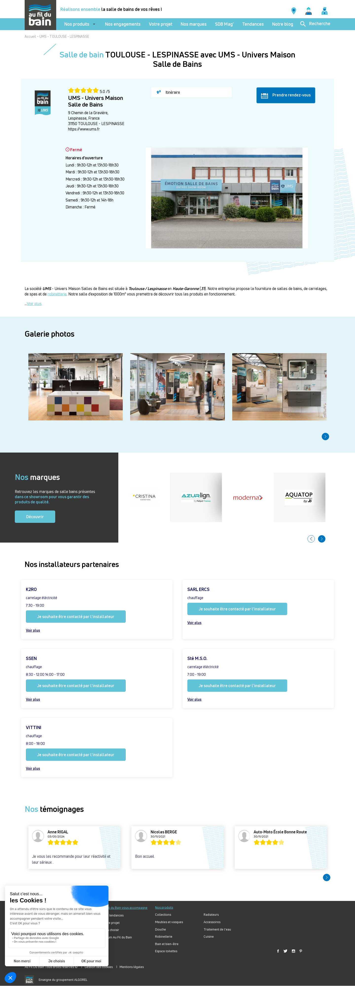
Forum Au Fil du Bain (117, 937)
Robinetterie (163, 936)
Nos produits (76, 24)
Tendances (253, 24)
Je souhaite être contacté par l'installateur (75, 616)
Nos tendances (113, 915)
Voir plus (34, 303)
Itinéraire (168, 92)
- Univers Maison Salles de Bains (74, 288)
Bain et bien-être (166, 944)
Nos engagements (123, 24)
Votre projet (160, 24)
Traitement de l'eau (217, 929)
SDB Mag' (224, 24)
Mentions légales (132, 967)
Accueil (30, 36)
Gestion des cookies (99, 967)
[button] (325, 436)
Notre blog (282, 24)
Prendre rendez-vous (286, 95)
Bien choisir (111, 929)
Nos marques (194, 24)
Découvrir (35, 516)
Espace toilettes (166, 951)
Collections (163, 914)
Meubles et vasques (169, 922)
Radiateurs (211, 914)
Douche (160, 929)
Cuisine (209, 936)
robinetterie (57, 294)
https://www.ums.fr (84, 129)
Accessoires (212, 922)
